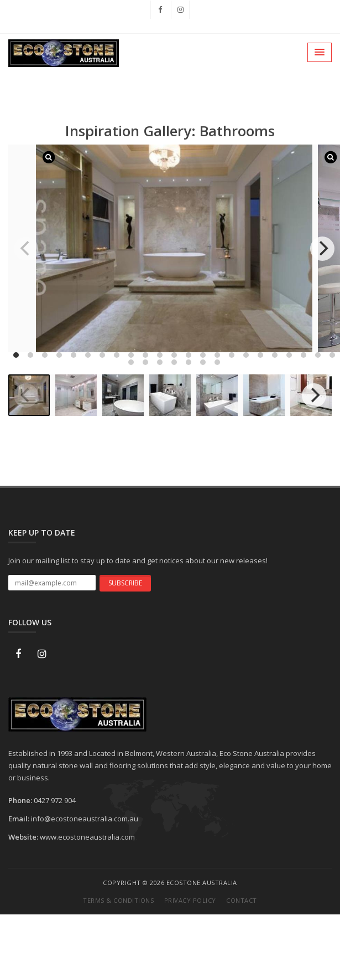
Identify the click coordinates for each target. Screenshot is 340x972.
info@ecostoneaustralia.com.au (84, 819)
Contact (241, 900)
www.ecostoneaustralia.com (87, 837)
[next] (322, 248)
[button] (319, 52)
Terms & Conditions (118, 900)
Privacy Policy (190, 900)
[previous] (26, 248)
